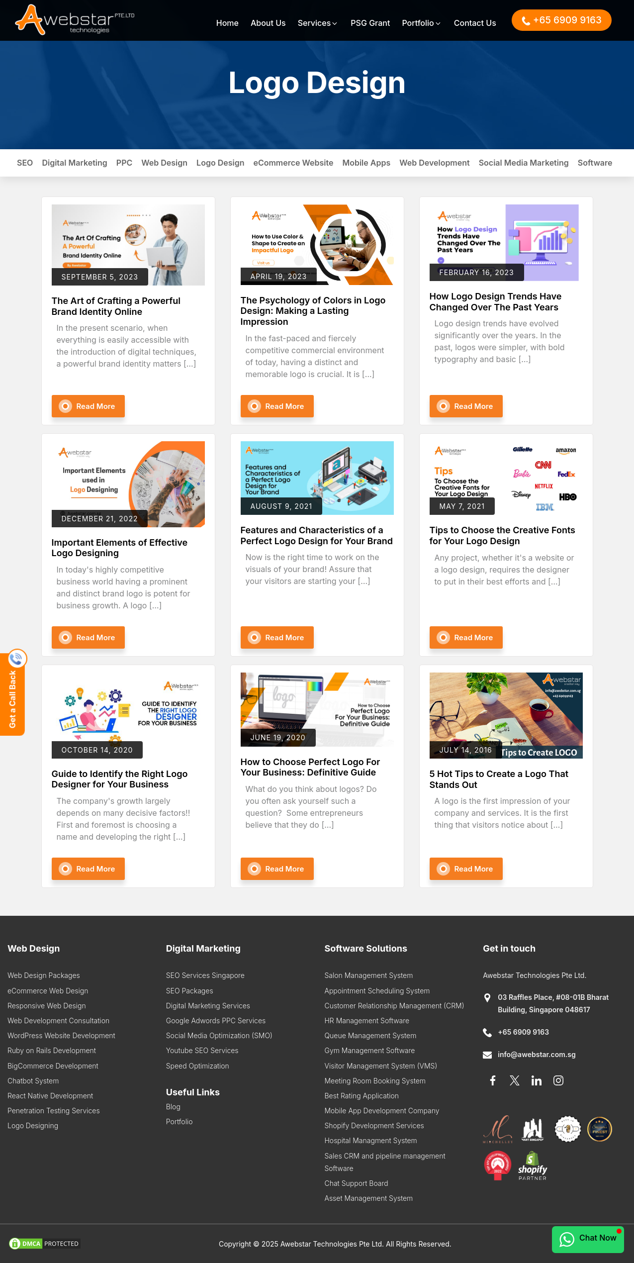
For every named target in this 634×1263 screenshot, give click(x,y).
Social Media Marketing (524, 163)
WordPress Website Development (61, 1035)
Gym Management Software (369, 1050)
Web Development (434, 163)
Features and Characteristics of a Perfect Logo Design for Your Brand (317, 535)
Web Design (164, 163)
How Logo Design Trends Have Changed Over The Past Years (496, 301)
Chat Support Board (356, 1183)
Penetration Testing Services (53, 1110)
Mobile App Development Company (381, 1110)
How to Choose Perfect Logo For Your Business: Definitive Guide (310, 767)
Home (227, 23)
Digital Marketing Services (208, 1005)
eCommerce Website (293, 163)
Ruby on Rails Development (51, 1050)
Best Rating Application (361, 1095)
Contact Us (475, 23)
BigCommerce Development (52, 1066)
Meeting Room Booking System (375, 1080)
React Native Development (50, 1095)
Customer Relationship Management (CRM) (394, 1005)
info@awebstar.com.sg (529, 1054)
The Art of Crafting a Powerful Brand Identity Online (116, 306)
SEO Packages (189, 990)
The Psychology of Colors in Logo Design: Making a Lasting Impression (313, 311)
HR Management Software (366, 1020)
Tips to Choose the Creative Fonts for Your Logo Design (503, 535)
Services (318, 23)
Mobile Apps (366, 163)
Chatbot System (33, 1080)
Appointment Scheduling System (377, 990)
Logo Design (220, 163)
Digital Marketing (74, 163)
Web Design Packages (43, 975)
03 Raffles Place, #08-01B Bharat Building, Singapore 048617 (546, 1003)
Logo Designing (32, 1125)
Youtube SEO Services (202, 1050)
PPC (124, 163)
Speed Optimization (197, 1066)
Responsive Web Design (46, 1005)
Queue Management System (370, 1035)
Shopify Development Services (374, 1125)
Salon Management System (368, 975)
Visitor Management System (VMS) (380, 1066)
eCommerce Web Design (47, 990)
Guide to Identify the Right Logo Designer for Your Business (120, 779)
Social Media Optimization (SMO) (219, 1035)
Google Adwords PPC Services (216, 1020)
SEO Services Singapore (205, 975)
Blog (173, 1106)
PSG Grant (370, 23)
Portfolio (422, 23)
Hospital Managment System (370, 1140)
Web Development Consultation (58, 1020)
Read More (96, 406)
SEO (25, 163)
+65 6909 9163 (516, 1032)
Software (595, 163)
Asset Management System (368, 1198)
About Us (268, 23)
